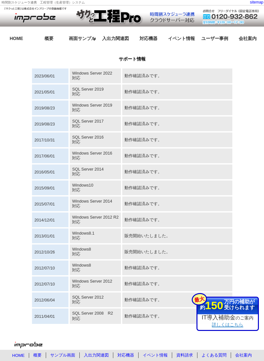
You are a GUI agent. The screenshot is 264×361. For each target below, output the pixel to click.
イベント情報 (181, 38)
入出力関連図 (115, 38)
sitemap (256, 2)
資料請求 (184, 355)
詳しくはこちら (227, 324)
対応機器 (148, 38)
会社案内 (248, 38)
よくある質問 (214, 355)
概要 (48, 38)
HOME (16, 38)
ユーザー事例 (214, 38)
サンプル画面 (62, 355)
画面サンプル (82, 38)
